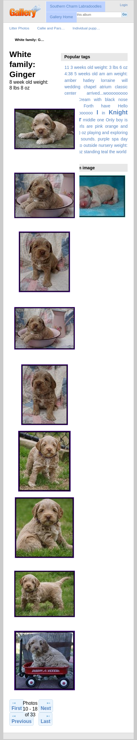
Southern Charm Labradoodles (76, 6)
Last (45, 719)
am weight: (117, 73)
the (112, 151)
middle (89, 119)
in (103, 112)
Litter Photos (19, 28)
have (105, 105)
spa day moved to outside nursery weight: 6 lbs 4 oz (96, 145)
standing (92, 151)
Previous (22, 719)
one (100, 119)
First (17, 706)
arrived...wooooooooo (107, 93)
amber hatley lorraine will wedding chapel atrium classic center (96, 87)
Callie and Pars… (51, 28)
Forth (89, 105)
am (102, 73)
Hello (123, 105)
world (121, 151)
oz (84, 132)
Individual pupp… (86, 28)
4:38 (69, 73)
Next (46, 706)
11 (67, 67)
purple (104, 139)
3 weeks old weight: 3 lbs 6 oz (99, 67)
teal (104, 151)
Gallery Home (61, 17)
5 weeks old (86, 73)
